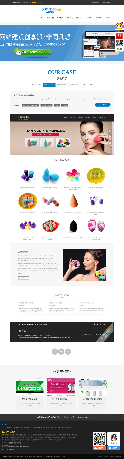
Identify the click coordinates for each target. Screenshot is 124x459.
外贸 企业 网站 (49, 84)
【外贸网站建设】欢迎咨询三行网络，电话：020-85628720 (62, 417)
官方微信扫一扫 (106, 2)
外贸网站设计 (43, 440)
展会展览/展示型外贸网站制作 (44, 437)
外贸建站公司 (22, 440)
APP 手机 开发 (87, 84)
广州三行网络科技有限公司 (19, 456)
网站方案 (79, 18)
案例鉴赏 (60, 18)
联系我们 (109, 18)
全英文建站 (46, 435)
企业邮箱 (70, 18)
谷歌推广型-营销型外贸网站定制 (69, 435)
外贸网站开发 (51, 440)
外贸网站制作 (35, 440)
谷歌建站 (29, 440)
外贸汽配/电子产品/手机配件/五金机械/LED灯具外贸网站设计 (19, 437)
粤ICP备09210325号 (59, 456)
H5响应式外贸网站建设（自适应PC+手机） (65, 437)
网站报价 (50, 18)
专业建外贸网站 (6, 440)
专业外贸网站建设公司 (116, 456)
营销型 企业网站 (62, 84)
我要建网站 (94, 2)
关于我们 (99, 18)
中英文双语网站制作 (54, 435)
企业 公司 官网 (36, 84)
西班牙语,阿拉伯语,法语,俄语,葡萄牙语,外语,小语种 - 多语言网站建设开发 (22, 435)
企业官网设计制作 (46, 105)
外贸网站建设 (62, 41)
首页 (42, 18)
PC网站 (57, 105)
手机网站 (89, 18)
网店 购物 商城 (75, 84)
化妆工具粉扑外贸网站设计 (30, 105)
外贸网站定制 (14, 440)
